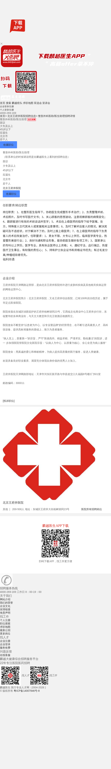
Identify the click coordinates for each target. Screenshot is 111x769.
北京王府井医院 (12, 188)
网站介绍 (5, 599)
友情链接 (5, 609)
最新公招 (5, 630)
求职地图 (28, 102)
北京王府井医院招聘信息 (22, 115)
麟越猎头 (17, 102)
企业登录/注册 (7, 106)
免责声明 (5, 612)
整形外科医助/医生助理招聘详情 (56, 115)
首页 (2, 102)
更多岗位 (5, 633)
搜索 (8, 102)
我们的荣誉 (6, 602)
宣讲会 (46, 102)
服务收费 (5, 647)
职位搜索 (5, 623)
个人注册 (5, 620)
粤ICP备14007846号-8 (27, 690)
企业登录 (5, 644)
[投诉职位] (9, 400)
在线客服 (5, 655)
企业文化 (5, 606)
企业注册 (5, 640)
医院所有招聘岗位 (91, 509)
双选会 (38, 102)
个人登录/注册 (7, 110)
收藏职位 (8, 144)
